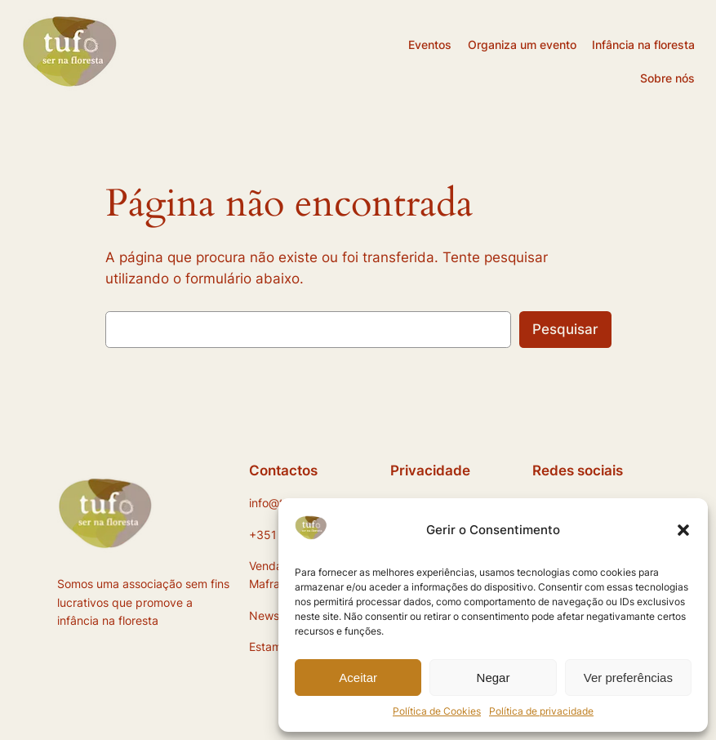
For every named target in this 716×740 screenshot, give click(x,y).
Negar (493, 677)
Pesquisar (565, 329)
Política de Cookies (437, 711)
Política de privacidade (541, 711)
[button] (683, 530)
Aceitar (358, 677)
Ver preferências (628, 677)
